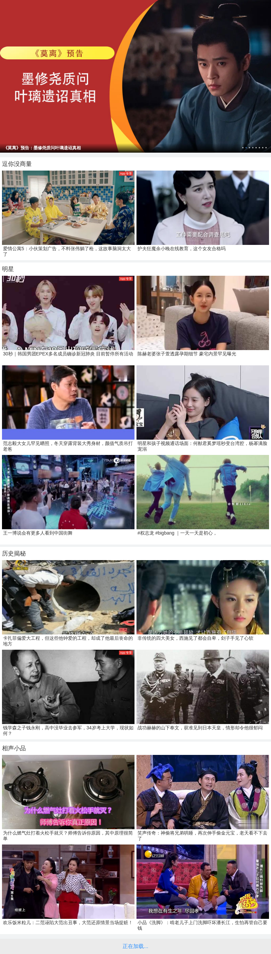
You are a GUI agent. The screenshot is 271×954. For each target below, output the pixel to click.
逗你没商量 (17, 164)
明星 (8, 269)
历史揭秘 (14, 553)
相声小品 (14, 748)
